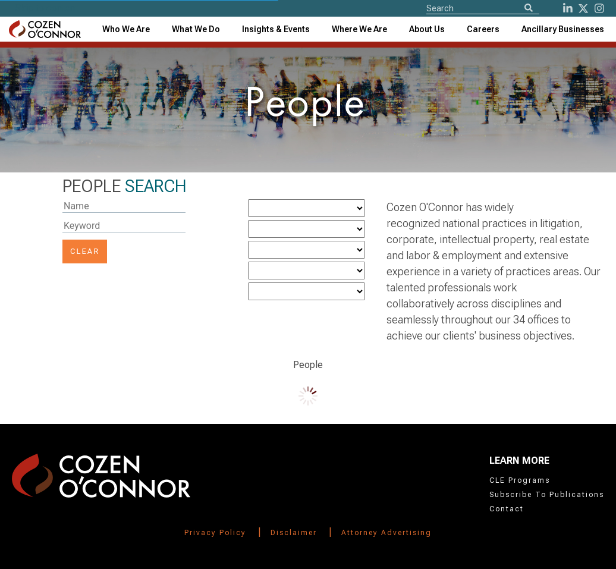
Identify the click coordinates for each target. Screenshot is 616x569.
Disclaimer (294, 533)
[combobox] (276, 29)
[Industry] (306, 229)
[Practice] (306, 208)
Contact (506, 509)
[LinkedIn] (568, 8)
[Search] (529, 9)
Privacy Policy (215, 533)
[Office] (306, 250)
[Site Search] (482, 8)
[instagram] (599, 8)
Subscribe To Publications (546, 495)
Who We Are (126, 29)
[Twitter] (583, 8)
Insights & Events (276, 29)
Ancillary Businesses (562, 29)
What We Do (196, 29)
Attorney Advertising (386, 533)
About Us (427, 29)
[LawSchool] (306, 270)
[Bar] (306, 291)
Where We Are (359, 29)
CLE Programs (519, 480)
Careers (483, 29)
